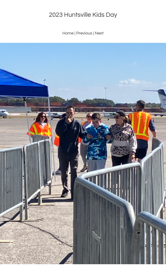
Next (99, 33)
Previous (84, 33)
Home (68, 33)
